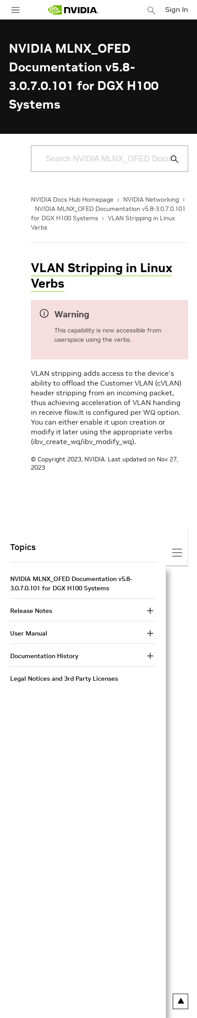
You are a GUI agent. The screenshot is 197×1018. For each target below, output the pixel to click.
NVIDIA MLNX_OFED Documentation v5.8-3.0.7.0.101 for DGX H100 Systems (71, 583)
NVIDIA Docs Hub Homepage (72, 199)
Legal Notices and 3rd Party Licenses (64, 679)
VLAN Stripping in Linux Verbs (101, 275)
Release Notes (31, 611)
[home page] (73, 10)
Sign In (176, 9)
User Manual (28, 633)
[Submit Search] (169, 159)
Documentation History (44, 656)
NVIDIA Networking (151, 199)
